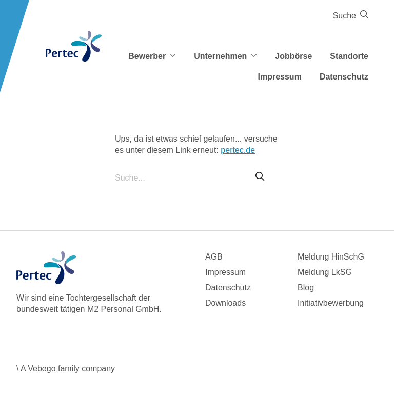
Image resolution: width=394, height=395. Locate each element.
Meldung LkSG (325, 272)
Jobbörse (293, 56)
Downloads (225, 303)
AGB (214, 256)
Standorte (349, 56)
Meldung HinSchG (331, 256)
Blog (306, 287)
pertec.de (238, 150)
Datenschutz (344, 76)
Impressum (280, 76)
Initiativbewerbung (331, 303)
